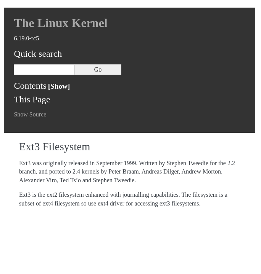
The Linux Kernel (60, 23)
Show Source (30, 114)
